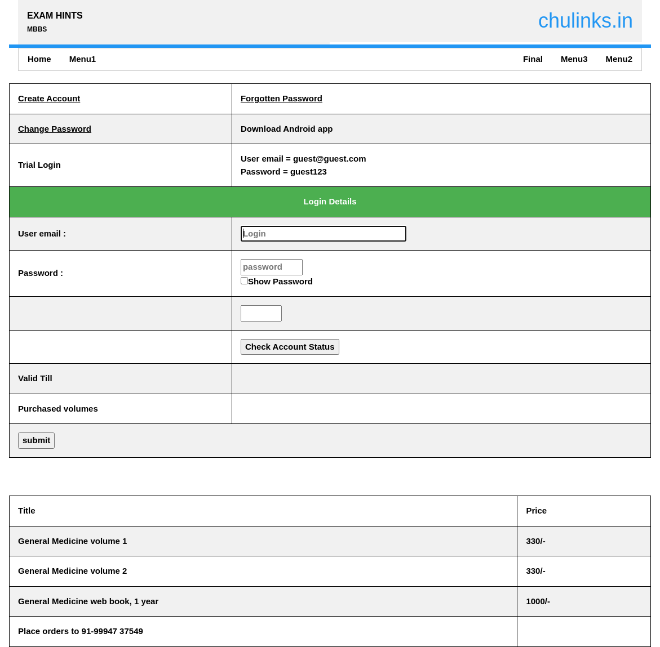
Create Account (49, 98)
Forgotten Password (281, 98)
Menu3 (574, 59)
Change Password (54, 128)
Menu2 (618, 59)
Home (39, 59)
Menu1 (82, 59)
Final (533, 59)
